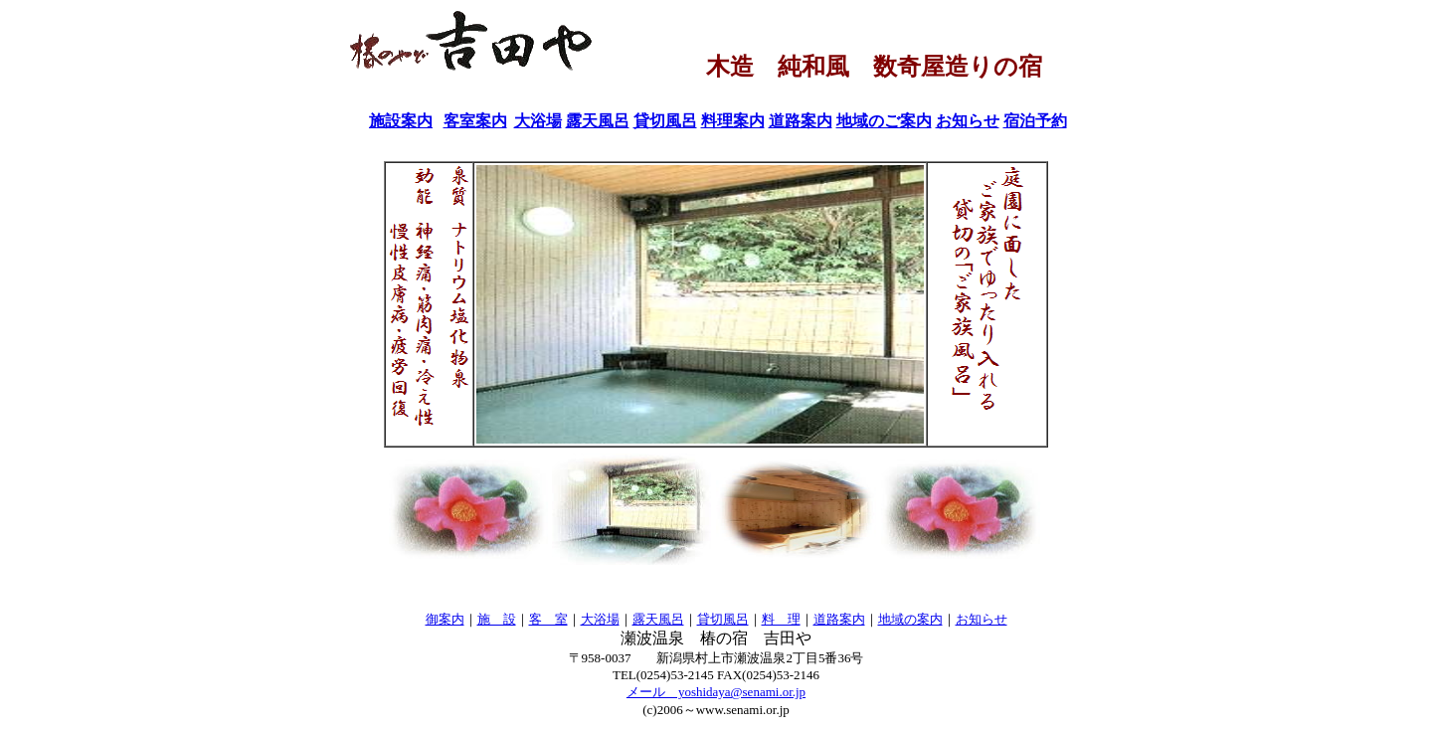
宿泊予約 (1035, 120)
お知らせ (967, 120)
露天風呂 (597, 120)
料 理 (781, 619)
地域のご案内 (884, 120)
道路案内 (800, 120)
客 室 (548, 619)
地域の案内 (910, 619)
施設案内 (401, 120)
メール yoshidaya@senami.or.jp (716, 691)
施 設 (496, 619)
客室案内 (475, 120)
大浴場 (538, 120)
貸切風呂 (665, 120)
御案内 (445, 619)
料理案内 (733, 120)
